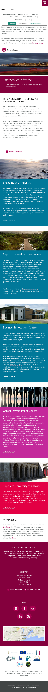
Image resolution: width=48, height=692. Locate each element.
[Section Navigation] (24, 151)
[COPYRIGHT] (36, 685)
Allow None (23, 23)
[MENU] (45, 3)
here (14, 538)
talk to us (6, 527)
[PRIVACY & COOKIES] (24, 685)
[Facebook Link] (24, 608)
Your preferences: (29, 17)
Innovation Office (16, 365)
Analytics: (18, 20)
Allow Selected (36, 23)
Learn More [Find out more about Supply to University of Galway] (8, 508)
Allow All (13, 23)
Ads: (28, 20)
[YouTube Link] (33, 608)
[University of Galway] (10, 50)
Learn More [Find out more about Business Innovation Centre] (8, 376)
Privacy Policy (37, 43)
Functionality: (13, 17)
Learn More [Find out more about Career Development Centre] (8, 452)
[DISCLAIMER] (11, 685)
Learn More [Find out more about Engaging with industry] (8, 220)
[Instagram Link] (16, 608)
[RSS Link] (28, 616)
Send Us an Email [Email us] (33, 590)
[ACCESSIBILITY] (32, 687)
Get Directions (16, 590)
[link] (20, 653)
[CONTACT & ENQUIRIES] (19, 687)
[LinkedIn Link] (20, 616)
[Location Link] (24, 640)
